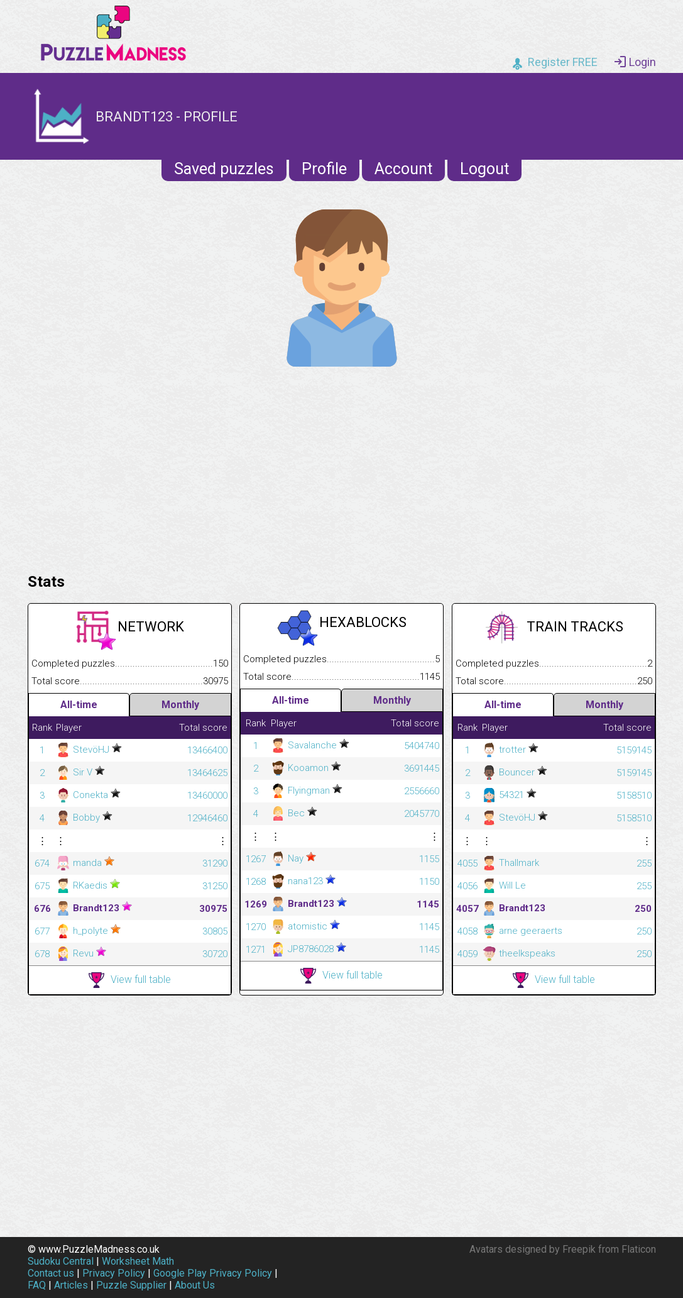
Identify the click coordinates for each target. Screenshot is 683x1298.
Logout (484, 169)
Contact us (51, 1273)
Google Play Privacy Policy (212, 1273)
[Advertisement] (342, 467)
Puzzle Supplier (131, 1285)
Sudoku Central (61, 1261)
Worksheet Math (138, 1261)
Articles (71, 1285)
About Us (195, 1285)
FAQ (37, 1285)
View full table (130, 980)
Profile (324, 169)
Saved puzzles (224, 169)
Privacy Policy (113, 1273)
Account (403, 169)
